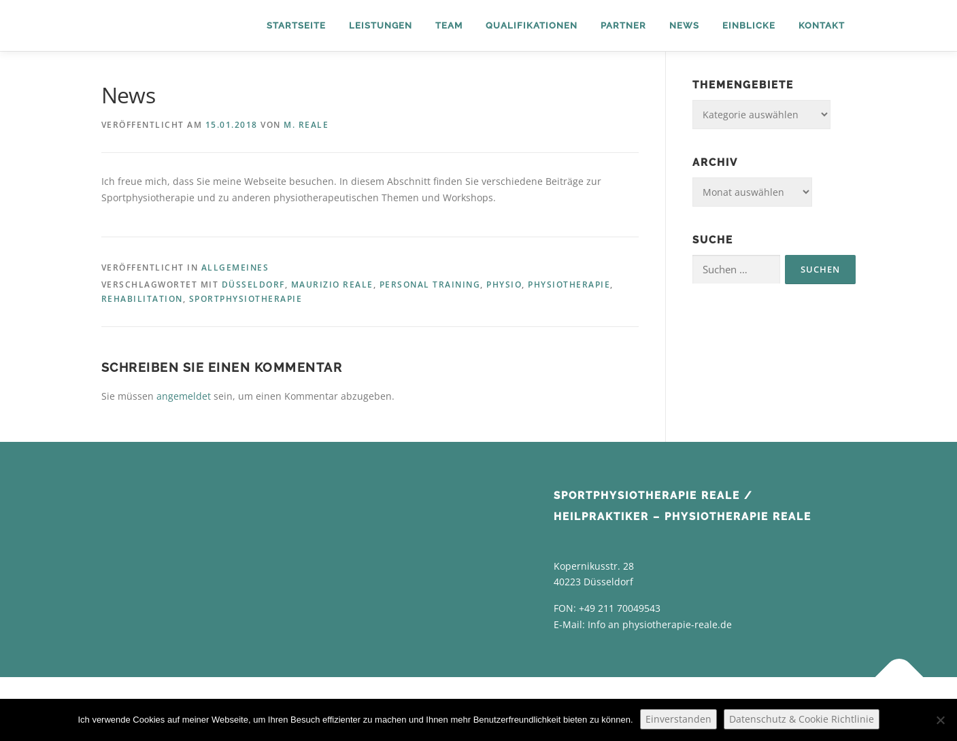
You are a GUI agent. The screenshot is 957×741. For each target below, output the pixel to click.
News (684, 25)
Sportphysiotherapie (246, 299)
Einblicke (748, 25)
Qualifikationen (531, 25)
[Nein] (940, 720)
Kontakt (822, 25)
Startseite (296, 25)
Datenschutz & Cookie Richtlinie (801, 718)
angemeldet (183, 396)
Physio (504, 284)
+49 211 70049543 (619, 608)
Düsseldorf (253, 284)
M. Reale (306, 125)
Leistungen (380, 25)
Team (449, 25)
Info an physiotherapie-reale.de (660, 624)
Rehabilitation (142, 299)
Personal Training (430, 284)
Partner (623, 25)
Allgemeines (235, 267)
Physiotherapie (569, 284)
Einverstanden (678, 718)
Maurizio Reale (332, 284)
